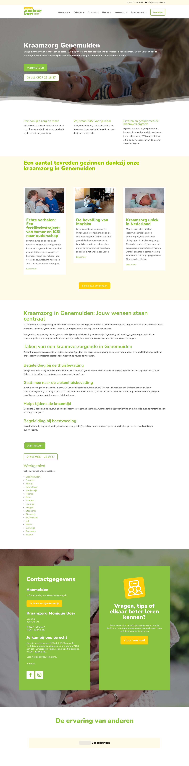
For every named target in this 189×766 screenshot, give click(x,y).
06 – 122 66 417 (37, 629)
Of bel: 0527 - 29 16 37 (41, 456)
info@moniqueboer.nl (141, 625)
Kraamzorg (63, 13)
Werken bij (120, 13)
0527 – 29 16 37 (136, 2)
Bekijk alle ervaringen (94, 285)
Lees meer (31, 268)
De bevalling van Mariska (92, 222)
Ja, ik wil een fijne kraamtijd (44, 603)
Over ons (92, 13)
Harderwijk (31, 490)
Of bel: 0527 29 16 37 (41, 78)
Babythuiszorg (137, 13)
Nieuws (105, 13)
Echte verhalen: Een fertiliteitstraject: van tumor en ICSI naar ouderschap (43, 227)
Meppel (29, 507)
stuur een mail (134, 640)
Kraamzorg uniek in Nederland (142, 222)
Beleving (78, 13)
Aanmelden (158, 12)
